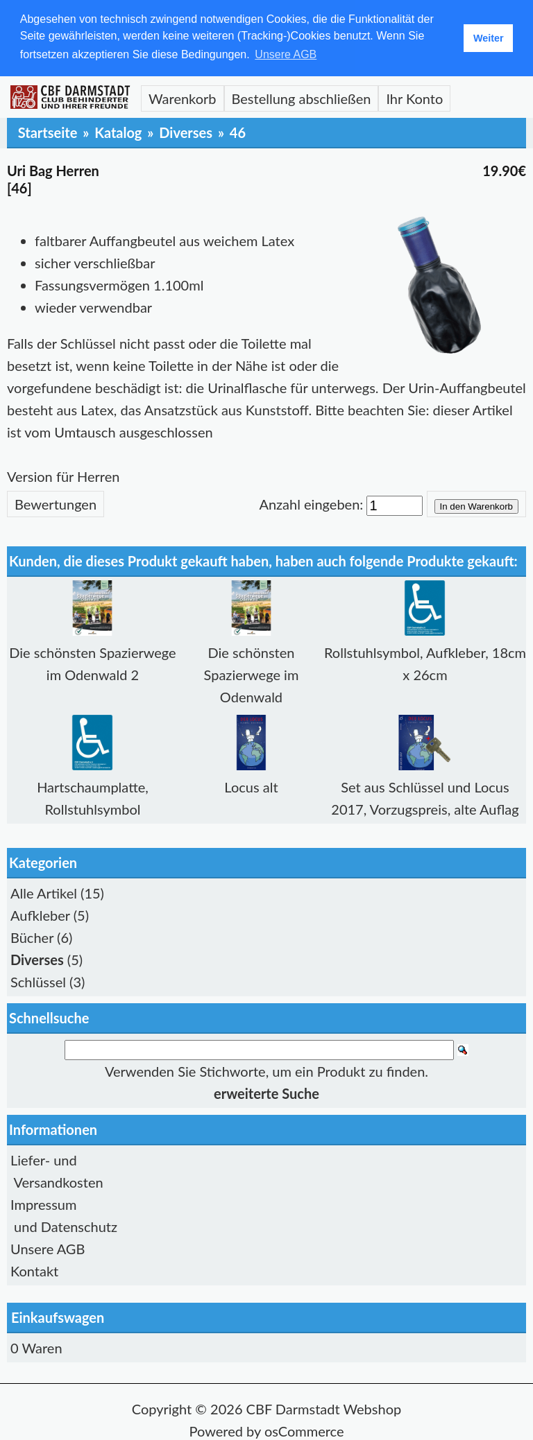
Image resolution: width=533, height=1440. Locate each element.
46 (238, 131)
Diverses (185, 131)
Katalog (118, 131)
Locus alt (251, 785)
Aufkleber (40, 913)
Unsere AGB (47, 1248)
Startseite (48, 131)
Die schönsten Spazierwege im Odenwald (251, 673)
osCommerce (304, 1430)
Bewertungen (55, 502)
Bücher (31, 936)
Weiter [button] (488, 38)
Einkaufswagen (57, 1316)
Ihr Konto (414, 97)
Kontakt (34, 1270)
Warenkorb (183, 97)
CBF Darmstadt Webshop (324, 1408)
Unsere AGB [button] (285, 54)
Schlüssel (38, 980)
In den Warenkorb (476, 505)
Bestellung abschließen (301, 97)
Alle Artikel (43, 891)
